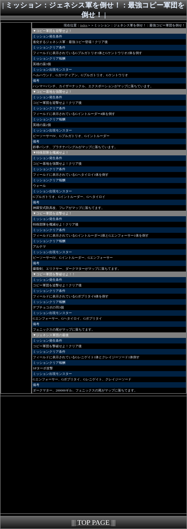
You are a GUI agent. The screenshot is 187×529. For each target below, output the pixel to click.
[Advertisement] (16, 98)
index (83, 25)
